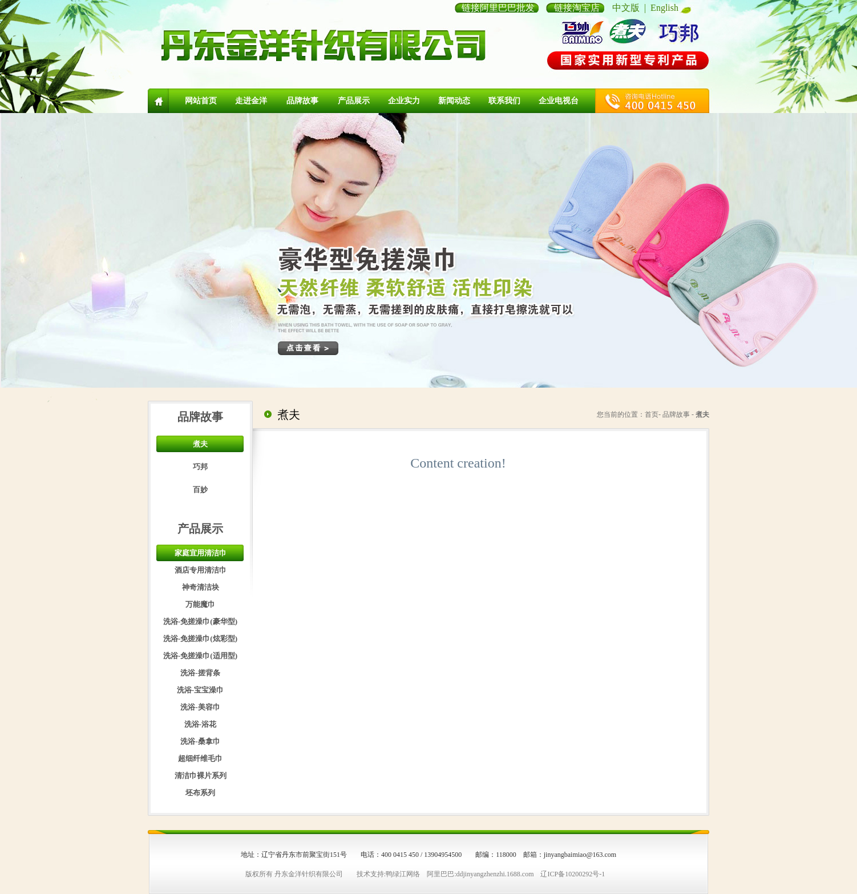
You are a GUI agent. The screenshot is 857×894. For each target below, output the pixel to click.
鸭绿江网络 (403, 874)
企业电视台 (559, 100)
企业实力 (404, 100)
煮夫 (200, 444)
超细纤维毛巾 (200, 758)
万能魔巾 (200, 604)
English (664, 8)
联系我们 (504, 100)
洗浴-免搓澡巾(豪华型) (200, 621)
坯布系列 (200, 792)
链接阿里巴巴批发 (498, 8)
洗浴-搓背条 (200, 673)
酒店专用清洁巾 (201, 570)
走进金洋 (251, 100)
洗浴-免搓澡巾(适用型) (200, 655)
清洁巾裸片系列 (201, 775)
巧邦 (200, 466)
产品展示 (354, 100)
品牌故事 (302, 100)
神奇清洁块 (200, 587)
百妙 (200, 489)
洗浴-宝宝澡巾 (200, 690)
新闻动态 (454, 100)
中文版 (626, 8)
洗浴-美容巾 (200, 707)
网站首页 (201, 100)
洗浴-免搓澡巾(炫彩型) (200, 638)
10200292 (578, 874)
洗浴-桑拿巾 (200, 741)
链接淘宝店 (577, 8)
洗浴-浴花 (200, 724)
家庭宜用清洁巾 (201, 553)
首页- (653, 414)
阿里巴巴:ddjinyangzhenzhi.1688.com (480, 874)
